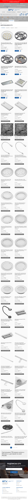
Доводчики (15, 17)
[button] (23, 15)
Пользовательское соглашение (7, 493)
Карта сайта (5, 490)
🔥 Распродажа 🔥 (5, 17)
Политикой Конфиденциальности (18, 474)
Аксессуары (17, 20)
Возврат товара (19, 485)
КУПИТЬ (3, 74)
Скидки (18, 490)
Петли (10, 17)
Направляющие (20, 17)
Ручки (25, 17)
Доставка (18, 482)
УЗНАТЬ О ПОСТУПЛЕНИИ (5, 139)
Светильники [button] (11, 20)
